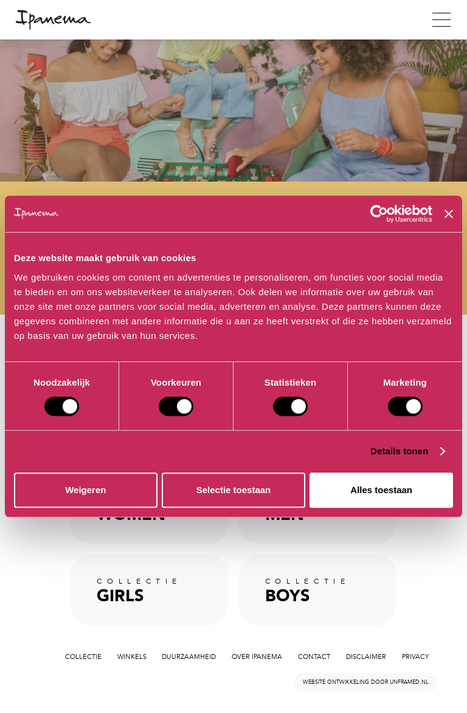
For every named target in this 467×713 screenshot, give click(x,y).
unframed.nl (409, 682)
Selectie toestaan (233, 490)
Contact (314, 656)
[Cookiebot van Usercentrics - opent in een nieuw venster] (379, 214)
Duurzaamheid (189, 656)
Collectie (83, 656)
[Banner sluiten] (449, 214)
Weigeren (85, 490)
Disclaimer (366, 656)
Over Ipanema (257, 656)
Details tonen (399, 451)
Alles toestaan (381, 490)
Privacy (415, 656)
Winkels (132, 656)
